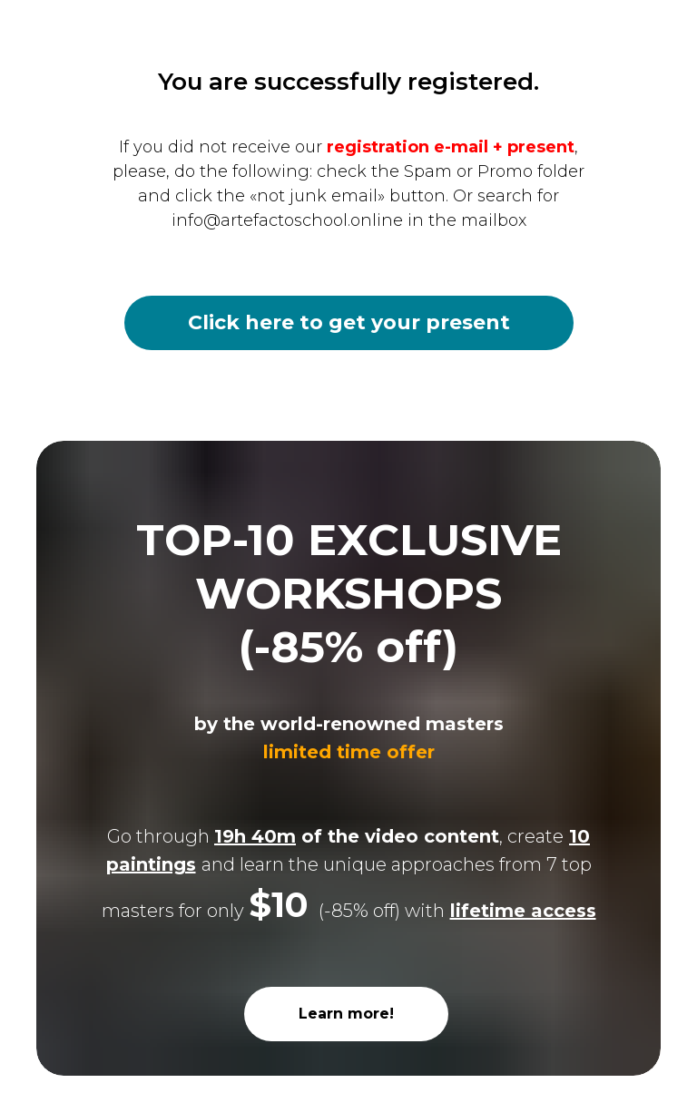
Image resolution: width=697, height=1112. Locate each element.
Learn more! (346, 1013)
